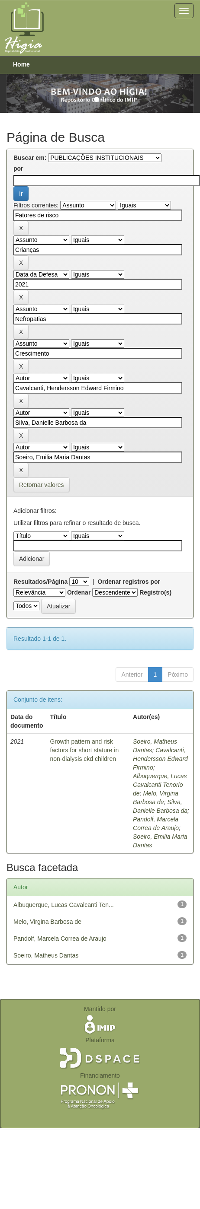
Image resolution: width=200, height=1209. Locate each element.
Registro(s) (155, 592)
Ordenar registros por (128, 581)
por (18, 168)
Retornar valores (41, 484)
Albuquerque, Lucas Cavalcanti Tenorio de (160, 785)
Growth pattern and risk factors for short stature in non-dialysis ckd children (84, 750)
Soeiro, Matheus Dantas (45, 955)
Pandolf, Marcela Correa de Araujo (59, 938)
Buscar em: (29, 157)
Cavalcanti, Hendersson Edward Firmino (160, 759)
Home (21, 64)
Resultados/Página (40, 581)
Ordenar (78, 592)
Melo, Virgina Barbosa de (47, 921)
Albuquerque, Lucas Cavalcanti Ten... (63, 904)
